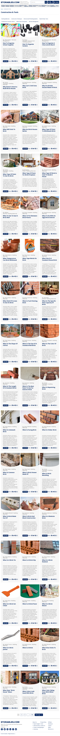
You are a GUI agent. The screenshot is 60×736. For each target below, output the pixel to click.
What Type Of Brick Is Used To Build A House (49, 174)
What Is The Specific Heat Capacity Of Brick (49, 302)
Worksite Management (33, 21)
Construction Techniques (16, 18)
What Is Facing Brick (29, 430)
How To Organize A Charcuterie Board (48, 44)
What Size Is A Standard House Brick (49, 259)
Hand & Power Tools (43, 18)
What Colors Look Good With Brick (28, 692)
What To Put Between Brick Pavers (29, 216)
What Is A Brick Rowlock (47, 561)
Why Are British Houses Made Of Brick (49, 86)
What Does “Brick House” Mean (9, 691)
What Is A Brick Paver (29, 604)
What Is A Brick (27, 648)
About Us (35, 722)
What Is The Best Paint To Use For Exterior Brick (28, 387)
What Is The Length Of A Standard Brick (9, 387)
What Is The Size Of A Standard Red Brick (29, 344)
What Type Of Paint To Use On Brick (9, 175)
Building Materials (5, 18)
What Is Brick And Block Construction (28, 517)
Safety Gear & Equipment (21, 21)
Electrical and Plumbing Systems (31, 18)
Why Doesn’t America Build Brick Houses (10, 87)
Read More (6, 61)
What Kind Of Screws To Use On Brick (10, 302)
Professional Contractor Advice (8, 21)
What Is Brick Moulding (46, 474)
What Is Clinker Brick (49, 430)
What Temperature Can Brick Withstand (10, 259)
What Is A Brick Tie (9, 560)
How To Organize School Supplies (8, 44)
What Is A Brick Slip (29, 560)
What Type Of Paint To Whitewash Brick (48, 130)
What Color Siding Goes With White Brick (48, 692)
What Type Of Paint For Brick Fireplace (29, 174)
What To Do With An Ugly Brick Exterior (49, 216)
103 (32, 714)
